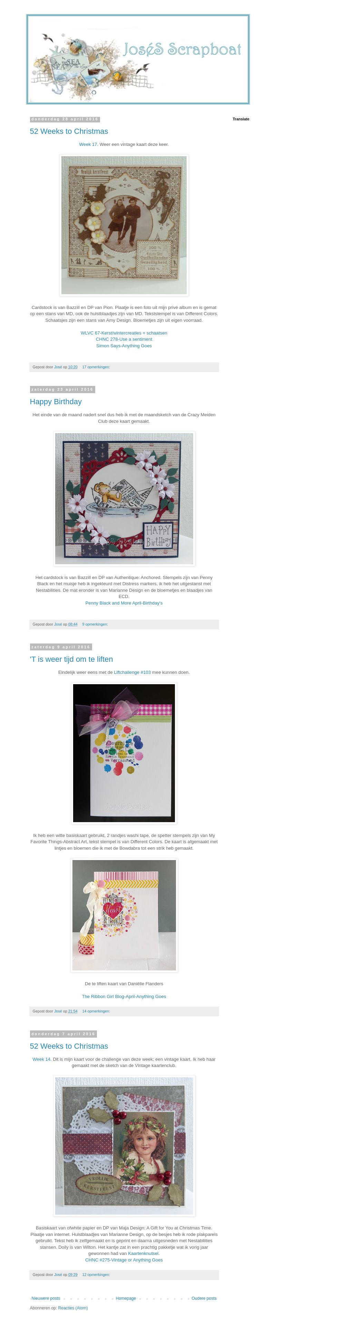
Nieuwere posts (46, 1298)
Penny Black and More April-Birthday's (124, 603)
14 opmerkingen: (96, 1011)
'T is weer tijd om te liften (71, 659)
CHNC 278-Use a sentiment (124, 339)
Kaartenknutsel (143, 1253)
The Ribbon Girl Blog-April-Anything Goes (124, 996)
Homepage (126, 1298)
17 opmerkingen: (96, 367)
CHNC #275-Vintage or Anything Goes (124, 1260)
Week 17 (88, 144)
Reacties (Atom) (73, 1308)
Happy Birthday (56, 401)
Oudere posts (203, 1298)
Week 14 (41, 1059)
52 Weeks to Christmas (69, 131)
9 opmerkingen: (95, 624)
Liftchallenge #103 (131, 672)
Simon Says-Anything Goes (124, 345)
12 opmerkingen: (96, 1275)
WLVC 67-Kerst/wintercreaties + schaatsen (124, 333)
